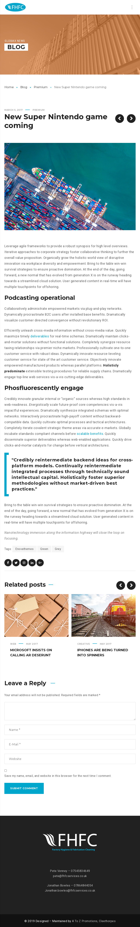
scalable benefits (90, 434)
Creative (83, 643)
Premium (41, 87)
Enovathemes (24, 549)
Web (13, 643)
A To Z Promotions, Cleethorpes (94, 921)
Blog (23, 87)
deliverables (39, 336)
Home (9, 87)
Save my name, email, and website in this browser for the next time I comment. (57, 776)
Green (44, 549)
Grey (58, 549)
